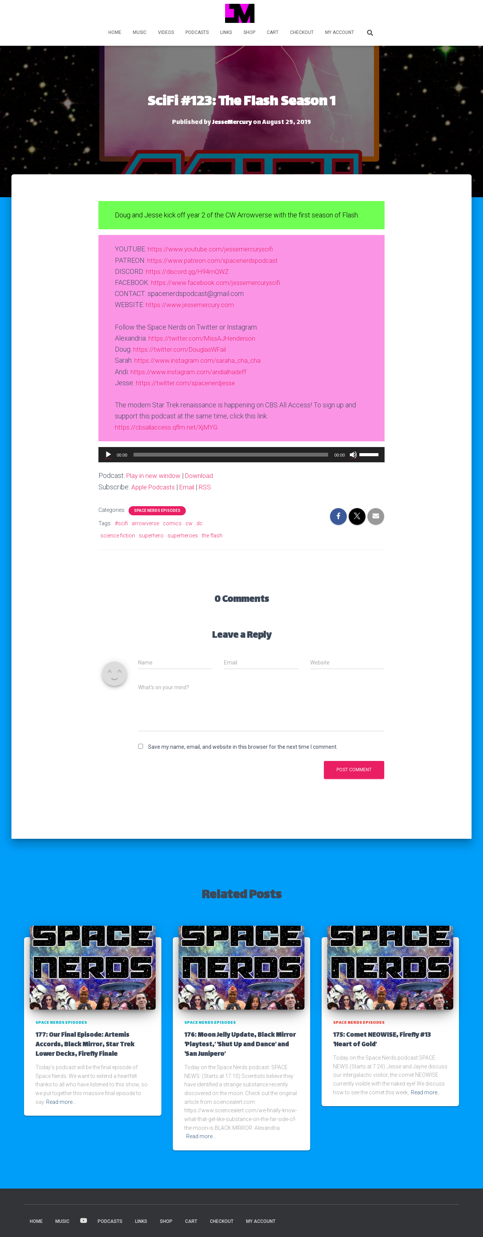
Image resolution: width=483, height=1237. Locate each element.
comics (172, 523)
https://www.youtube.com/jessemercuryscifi (214, 249)
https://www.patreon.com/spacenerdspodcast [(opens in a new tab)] (216, 260)
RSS (210, 487)
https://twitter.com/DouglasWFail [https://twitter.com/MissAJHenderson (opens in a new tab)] (182, 349)
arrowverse (145, 523)
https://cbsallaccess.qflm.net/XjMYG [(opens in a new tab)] (169, 427)
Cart (273, 32)
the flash (212, 535)
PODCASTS (197, 32)
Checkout (302, 32)
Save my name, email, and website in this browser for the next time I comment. (243, 746)
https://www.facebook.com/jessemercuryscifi (219, 282)
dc (199, 523)
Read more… (61, 1101)
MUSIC (140, 32)
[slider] (231, 454)
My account (339, 32)
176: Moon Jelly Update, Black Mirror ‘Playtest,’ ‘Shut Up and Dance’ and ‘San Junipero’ (240, 1044)
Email (191, 487)
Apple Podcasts (155, 487)
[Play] (108, 454)
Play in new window (155, 475)
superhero (151, 535)
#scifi (121, 523)
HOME (114, 32)
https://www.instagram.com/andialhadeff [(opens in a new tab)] (190, 371)
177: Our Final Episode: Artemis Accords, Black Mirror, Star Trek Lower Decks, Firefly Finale (84, 1044)
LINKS (226, 32)
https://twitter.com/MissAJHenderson (204, 338)
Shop (249, 32)
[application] (241, 454)
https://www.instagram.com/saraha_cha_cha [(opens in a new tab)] (200, 360)
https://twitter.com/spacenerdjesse (188, 382)
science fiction (117, 535)
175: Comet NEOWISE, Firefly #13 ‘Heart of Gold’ (382, 1039)
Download (204, 475)
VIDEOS (166, 32)
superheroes (182, 535)
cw (189, 523)
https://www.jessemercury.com (192, 305)
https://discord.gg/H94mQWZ (190, 271)
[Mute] (353, 454)
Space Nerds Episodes (157, 510)
